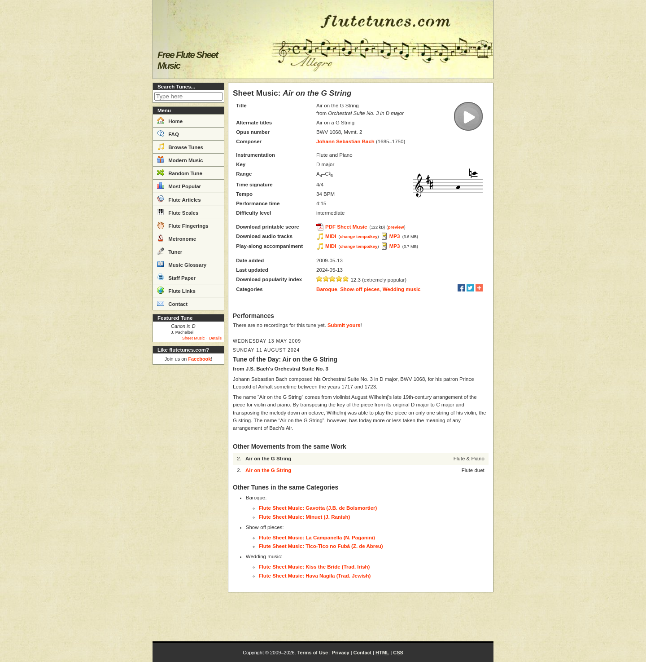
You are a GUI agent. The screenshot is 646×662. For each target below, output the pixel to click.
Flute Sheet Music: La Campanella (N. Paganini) (317, 537)
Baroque (326, 289)
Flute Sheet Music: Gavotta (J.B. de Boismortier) (318, 508)
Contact (172, 303)
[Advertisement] (188, 503)
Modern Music (180, 159)
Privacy (340, 652)
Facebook (199, 359)
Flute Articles (179, 199)
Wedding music (402, 289)
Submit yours (343, 325)
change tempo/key (359, 236)
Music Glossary (181, 264)
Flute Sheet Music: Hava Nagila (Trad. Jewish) (315, 575)
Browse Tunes (180, 146)
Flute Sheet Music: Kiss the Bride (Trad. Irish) (314, 566)
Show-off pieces (360, 289)
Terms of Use (312, 652)
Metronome (176, 238)
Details (215, 338)
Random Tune (179, 172)
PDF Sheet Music (346, 226)
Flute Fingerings (183, 225)
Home (170, 120)
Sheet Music (193, 338)
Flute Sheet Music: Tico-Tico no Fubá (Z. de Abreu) (321, 546)
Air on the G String (268, 470)
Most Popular (179, 185)
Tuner (169, 251)
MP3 (394, 236)
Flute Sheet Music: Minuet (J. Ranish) (304, 517)
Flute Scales (177, 212)
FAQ (168, 133)
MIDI (330, 236)
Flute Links (176, 290)
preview (396, 227)
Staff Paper (176, 277)
